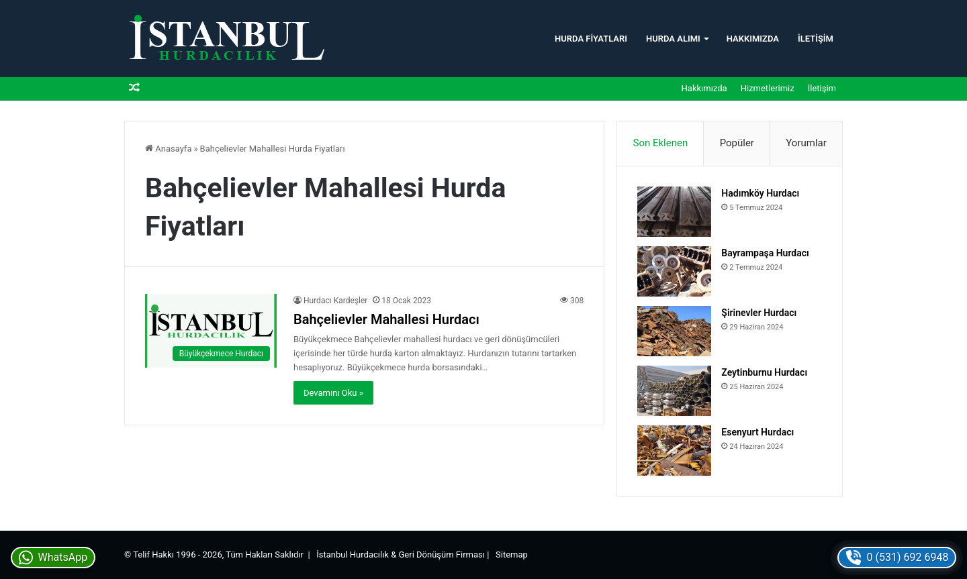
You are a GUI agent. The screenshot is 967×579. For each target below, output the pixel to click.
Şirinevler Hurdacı (758, 312)
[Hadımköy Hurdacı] (674, 212)
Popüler (737, 143)
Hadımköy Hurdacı (760, 193)
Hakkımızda (753, 39)
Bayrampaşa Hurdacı (765, 253)
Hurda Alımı (673, 39)
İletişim (815, 39)
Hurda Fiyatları (591, 39)
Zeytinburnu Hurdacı (764, 372)
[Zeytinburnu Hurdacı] (674, 391)
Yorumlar (806, 143)
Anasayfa (168, 149)
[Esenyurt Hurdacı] (674, 450)
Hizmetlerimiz (767, 88)
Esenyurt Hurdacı (757, 432)
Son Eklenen (660, 143)
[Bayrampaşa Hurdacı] (674, 271)
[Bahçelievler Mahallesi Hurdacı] (211, 331)
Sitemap (512, 554)
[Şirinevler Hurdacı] (674, 331)
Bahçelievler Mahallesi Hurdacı (386, 319)
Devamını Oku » (333, 393)
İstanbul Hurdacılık (352, 554)
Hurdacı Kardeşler (335, 300)
